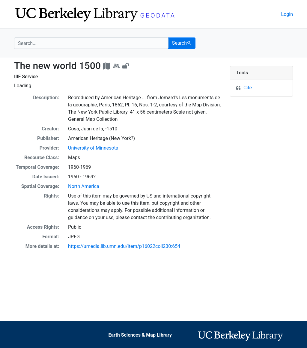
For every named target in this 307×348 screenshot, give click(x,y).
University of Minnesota (93, 148)
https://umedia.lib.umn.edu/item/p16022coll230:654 (124, 246)
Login (287, 14)
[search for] (91, 43)
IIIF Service (26, 76)
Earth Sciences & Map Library (140, 335)
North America (83, 186)
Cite (247, 88)
